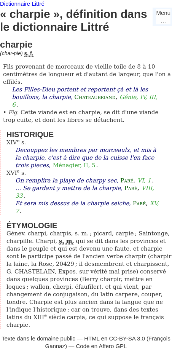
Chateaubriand (94, 97)
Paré (126, 180)
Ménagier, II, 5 (74, 165)
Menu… (163, 17)
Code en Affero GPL (101, 346)
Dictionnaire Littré (22, 3)
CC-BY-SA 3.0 (127, 338)
